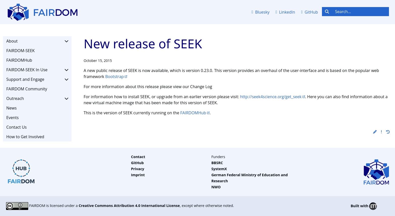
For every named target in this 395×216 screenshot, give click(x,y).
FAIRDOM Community (26, 89)
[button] (375, 132)
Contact (138, 156)
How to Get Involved (25, 136)
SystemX (219, 168)
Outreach (37, 98)
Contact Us (16, 127)
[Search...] (360, 11)
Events (12, 117)
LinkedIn (285, 12)
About (37, 41)
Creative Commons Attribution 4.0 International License (129, 205)
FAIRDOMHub (19, 60)
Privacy (137, 168)
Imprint (138, 174)
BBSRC (217, 162)
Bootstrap (114, 76)
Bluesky (261, 12)
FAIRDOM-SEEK (20, 50)
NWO (216, 187)
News (11, 108)
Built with (364, 206)
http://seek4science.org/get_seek (271, 96)
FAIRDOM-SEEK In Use (37, 70)
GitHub (309, 12)
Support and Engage (37, 79)
